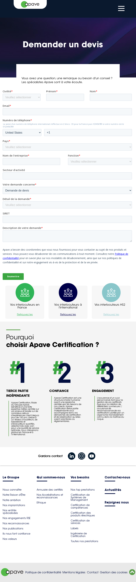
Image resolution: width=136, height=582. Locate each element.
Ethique (41, 502)
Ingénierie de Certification (79, 535)
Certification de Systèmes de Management (80, 497)
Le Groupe (11, 477)
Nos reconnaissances (16, 523)
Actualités (113, 490)
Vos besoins (80, 477)
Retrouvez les (25, 314)
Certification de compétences (80, 506)
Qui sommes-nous (51, 477)
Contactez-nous (117, 477)
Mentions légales (74, 572)
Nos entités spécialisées (10, 511)
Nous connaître (12, 489)
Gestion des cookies (114, 572)
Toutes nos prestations (84, 541)
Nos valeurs (10, 539)
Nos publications (13, 528)
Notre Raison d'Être (14, 494)
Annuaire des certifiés (50, 489)
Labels (74, 528)
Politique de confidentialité (43, 572)
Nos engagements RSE (16, 518)
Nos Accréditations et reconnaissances (50, 496)
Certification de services (80, 522)
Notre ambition (12, 500)
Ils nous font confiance (16, 533)
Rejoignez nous (117, 502)
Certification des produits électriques (83, 514)
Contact (92, 572)
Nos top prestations (83, 489)
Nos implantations (14, 505)
